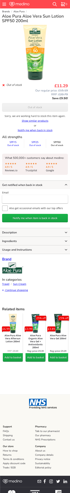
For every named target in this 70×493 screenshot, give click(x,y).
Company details (44, 455)
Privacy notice (42, 459)
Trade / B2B (9, 467)
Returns (7, 455)
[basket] (64, 4)
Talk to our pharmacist (47, 431)
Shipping (8, 435)
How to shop (10, 450)
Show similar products (35, 120)
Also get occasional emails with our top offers (32, 208)
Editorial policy (43, 467)
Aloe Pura (18, 11)
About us (40, 450)
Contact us (9, 439)
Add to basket (12, 357)
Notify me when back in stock (35, 130)
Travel (5, 284)
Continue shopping (15, 290)
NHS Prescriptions (45, 439)
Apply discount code (14, 463)
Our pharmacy (43, 435)
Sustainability (42, 463)
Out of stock (35, 107)
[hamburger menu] (4, 4)
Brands (6, 11)
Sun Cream (19, 284)
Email (5, 192)
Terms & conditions (13, 459)
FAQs (6, 431)
